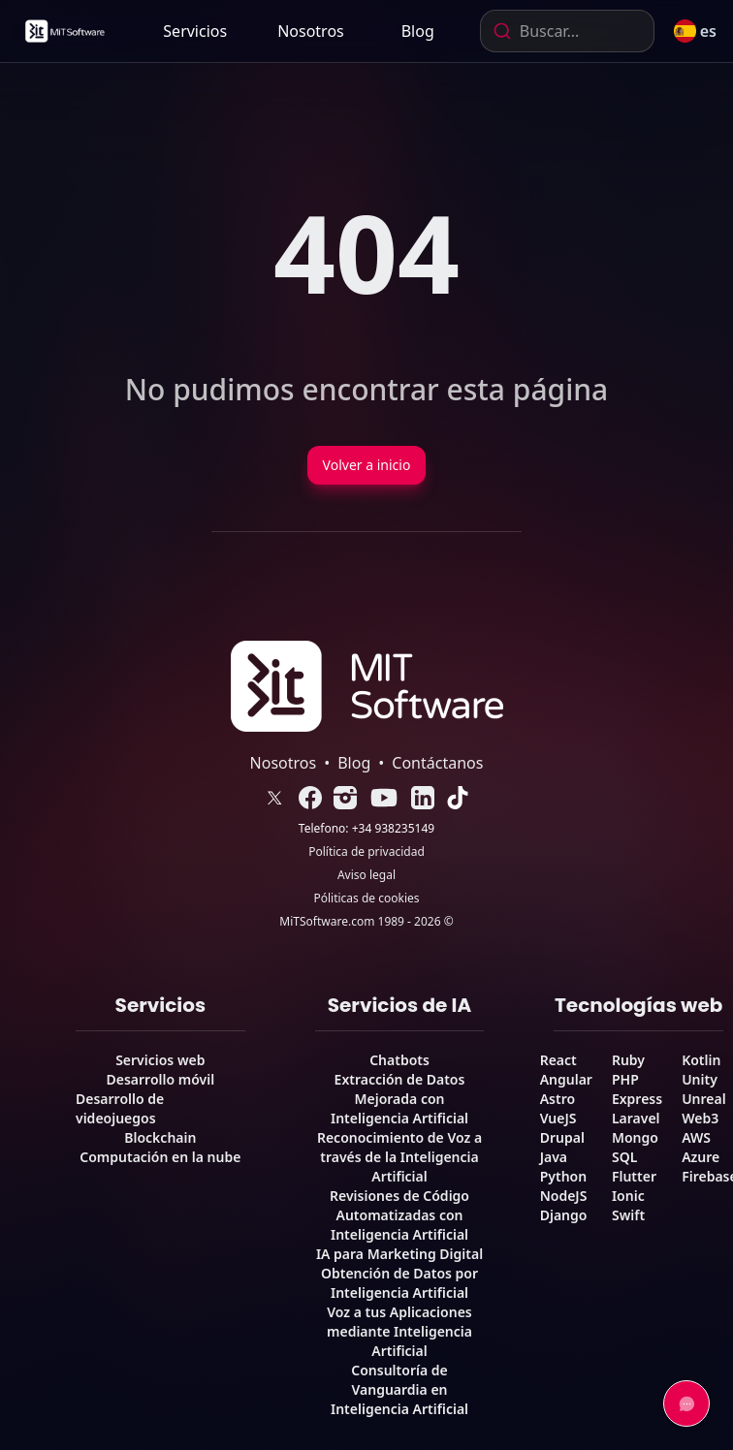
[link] (64, 31)
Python (563, 1176)
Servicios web (160, 1060)
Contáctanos (437, 762)
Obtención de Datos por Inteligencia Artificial (399, 1283)
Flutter (634, 1176)
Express (637, 1098)
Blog (417, 31)
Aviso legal (366, 875)
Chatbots (399, 1060)
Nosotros (310, 31)
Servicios (195, 31)
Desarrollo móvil (161, 1079)
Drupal (562, 1137)
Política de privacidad (366, 852)
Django (564, 1215)
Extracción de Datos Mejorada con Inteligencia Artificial (399, 1098)
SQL (624, 1157)
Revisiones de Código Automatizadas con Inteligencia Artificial (399, 1215)
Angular (566, 1079)
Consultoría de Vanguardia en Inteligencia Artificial (399, 1389)
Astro (557, 1098)
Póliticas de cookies (366, 898)
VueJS (558, 1118)
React (558, 1060)
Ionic (628, 1195)
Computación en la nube (160, 1157)
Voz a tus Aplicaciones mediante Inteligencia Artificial (399, 1331)
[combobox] (567, 31)
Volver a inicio (367, 465)
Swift (628, 1215)
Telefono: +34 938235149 (366, 828)
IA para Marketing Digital (399, 1254)
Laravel (636, 1118)
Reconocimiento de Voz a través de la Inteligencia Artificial (399, 1156)
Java (553, 1157)
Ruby (628, 1060)
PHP (625, 1079)
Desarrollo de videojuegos (120, 1108)
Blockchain (160, 1137)
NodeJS (564, 1195)
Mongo (635, 1137)
